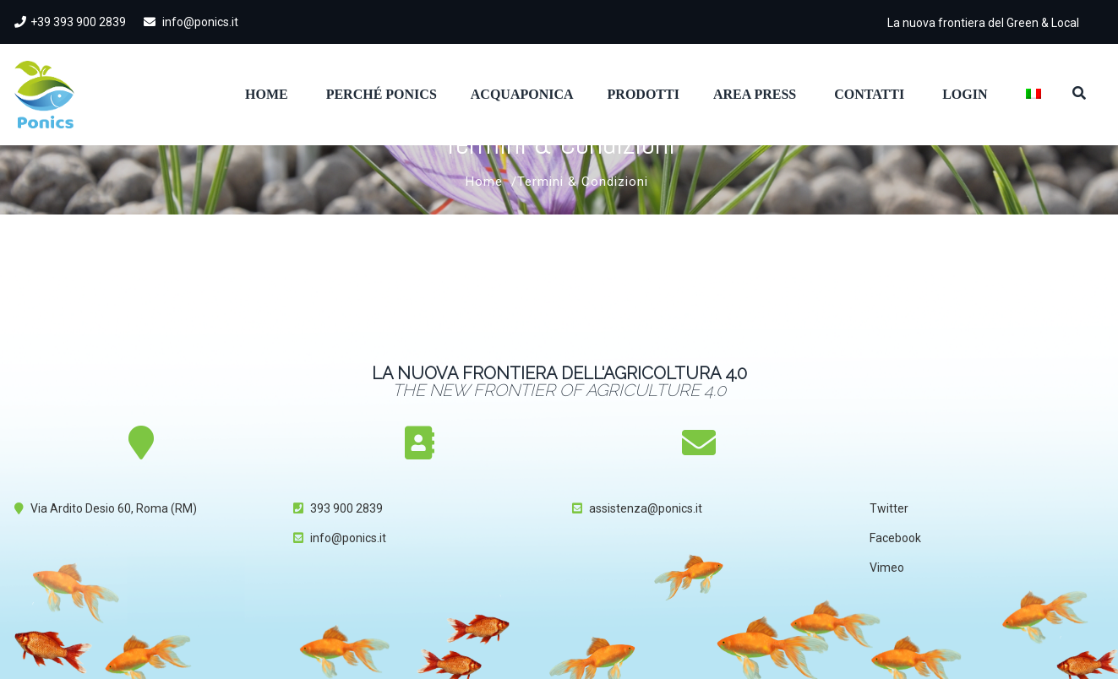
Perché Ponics (381, 94)
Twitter (889, 508)
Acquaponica (522, 94)
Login (964, 94)
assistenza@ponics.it (645, 508)
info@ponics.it (191, 22)
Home (266, 94)
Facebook (895, 538)
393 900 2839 (346, 508)
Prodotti (643, 94)
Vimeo (887, 567)
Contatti (869, 94)
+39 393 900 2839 (70, 22)
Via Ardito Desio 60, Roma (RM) (113, 508)
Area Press (754, 94)
